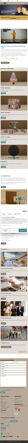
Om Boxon (2, 398)
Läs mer (3, 93)
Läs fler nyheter (23, 351)
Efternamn (3, 366)
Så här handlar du (17, 398)
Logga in (15, 399)
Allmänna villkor (17, 402)
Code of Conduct (3, 408)
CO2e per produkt (13, 183)
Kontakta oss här (5, 62)
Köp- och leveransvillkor (18, 401)
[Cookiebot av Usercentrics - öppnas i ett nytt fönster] (23, 211)
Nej (15, 390)
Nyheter (2, 399)
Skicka (2, 392)
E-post (2, 371)
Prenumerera (14, 421)
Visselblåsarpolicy (4, 402)
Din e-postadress (3, 419)
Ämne (2, 362)
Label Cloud (3, 412)
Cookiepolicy (3, 405)
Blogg (2, 401)
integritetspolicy (21, 387)
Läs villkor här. (24, 18)
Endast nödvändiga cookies (5, 230)
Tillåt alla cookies (23, 230)
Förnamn (2, 364)
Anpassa (14, 230)
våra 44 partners (6, 218)
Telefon (2, 373)
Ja (13, 390)
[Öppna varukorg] (26, 3)
